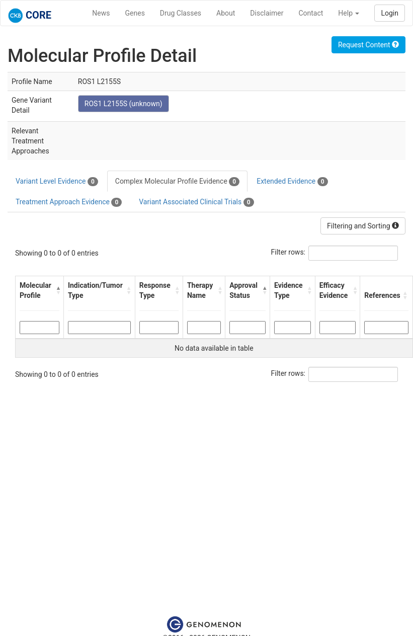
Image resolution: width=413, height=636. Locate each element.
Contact (310, 13)
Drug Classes (180, 13)
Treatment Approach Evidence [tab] (69, 202)
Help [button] (348, 13)
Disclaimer (266, 13)
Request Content (368, 45)
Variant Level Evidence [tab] (57, 181)
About (225, 13)
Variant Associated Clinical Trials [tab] (196, 202)
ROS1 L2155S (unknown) (123, 104)
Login (389, 13)
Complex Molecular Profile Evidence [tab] (177, 181)
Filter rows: (288, 252)
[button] (57, 290)
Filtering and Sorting (363, 226)
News (101, 13)
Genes (135, 13)
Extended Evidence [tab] (292, 181)
